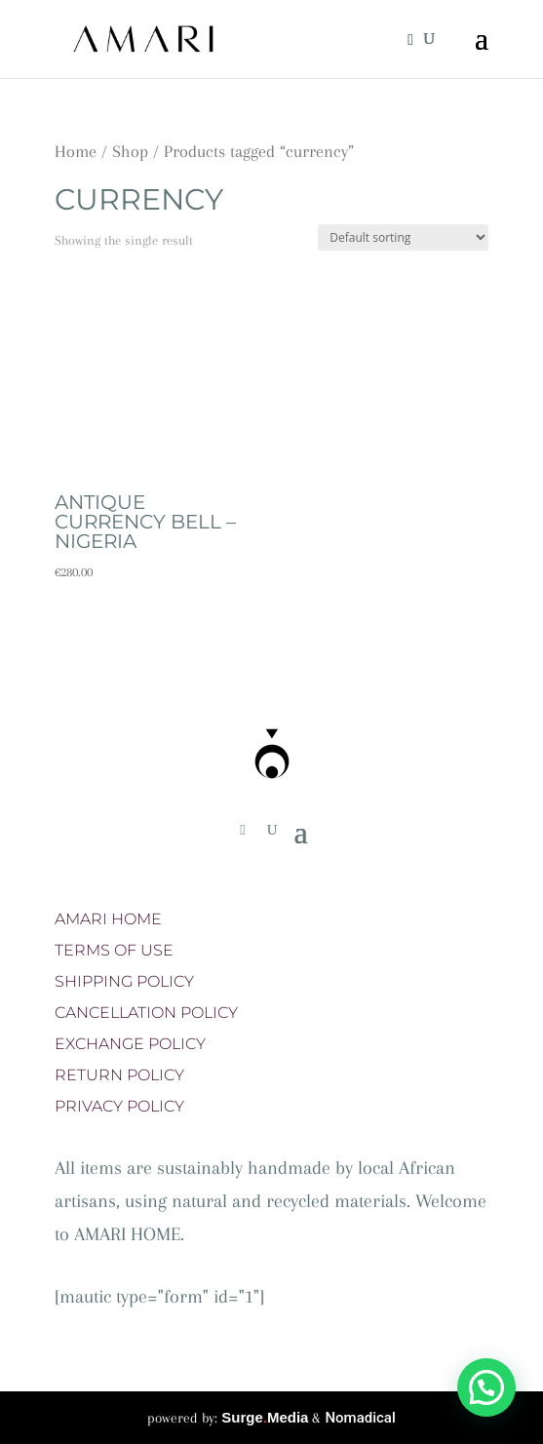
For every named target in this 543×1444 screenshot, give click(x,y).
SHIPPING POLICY (124, 981)
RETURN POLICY (119, 1075)
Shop (130, 151)
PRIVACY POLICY (119, 1106)
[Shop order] (403, 237)
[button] (486, 1387)
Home (76, 151)
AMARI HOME (108, 919)
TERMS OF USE (114, 950)
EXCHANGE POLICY (130, 1043)
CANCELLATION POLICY (146, 1012)
